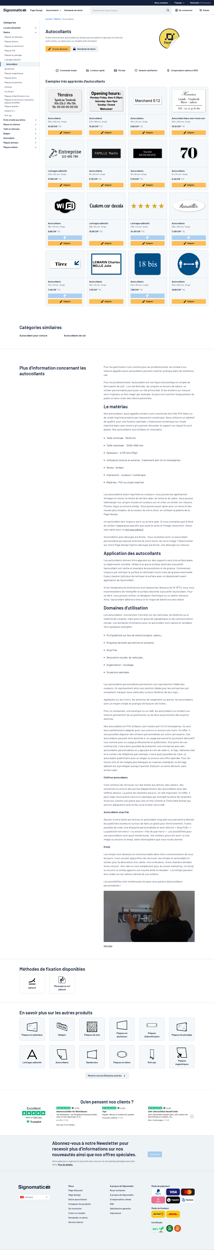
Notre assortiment (77, 1199)
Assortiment (54, 10)
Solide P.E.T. (10, 111)
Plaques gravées (11, 106)
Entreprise (206, 3)
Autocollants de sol (75, 335)
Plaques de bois (11, 41)
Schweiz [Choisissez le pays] (26, 1197)
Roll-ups (8, 115)
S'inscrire (155, 1154)
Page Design (36, 10)
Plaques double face (13, 82)
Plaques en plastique (13, 37)
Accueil (49, 19)
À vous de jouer (65, 50)
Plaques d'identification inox (17, 96)
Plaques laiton (11, 78)
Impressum (115, 1213)
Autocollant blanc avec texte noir (188, 118)
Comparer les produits (79, 1204)
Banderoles (9, 69)
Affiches (8, 87)
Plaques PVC (10, 50)
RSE (112, 1204)
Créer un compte (76, 1213)
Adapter (65, 132)
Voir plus (108, 946)
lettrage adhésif (134, 529)
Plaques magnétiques (14, 73)
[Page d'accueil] (40, 1187)
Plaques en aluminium (14, 46)
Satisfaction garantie (120, 1208)
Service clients (75, 1222)
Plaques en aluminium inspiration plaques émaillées (19, 101)
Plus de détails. (65, 1164)
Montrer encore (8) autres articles (107, 1075)
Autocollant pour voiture (33, 335)
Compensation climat (120, 1199)
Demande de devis (73, 10)
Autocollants (54, 118)
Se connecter (75, 1208)
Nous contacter (117, 1190)
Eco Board (9, 91)
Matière (57, 19)
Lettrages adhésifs (13, 59)
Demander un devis (78, 1217)
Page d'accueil (75, 1190)
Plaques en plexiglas (13, 55)
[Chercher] (126, 10)
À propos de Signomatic (122, 1194)
